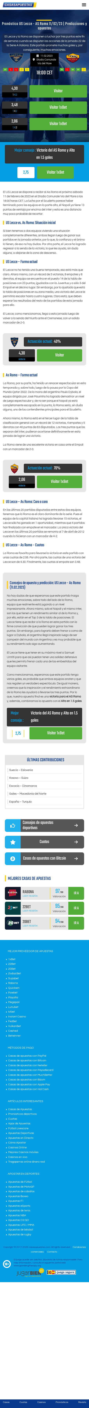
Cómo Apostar (17, 1142)
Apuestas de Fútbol (20, 1182)
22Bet (12, 964)
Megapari (14, 1002)
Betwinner (14, 1035)
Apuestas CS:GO (18, 1220)
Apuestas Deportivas (21, 1133)
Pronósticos (62, 1402)
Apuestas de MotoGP (21, 1186)
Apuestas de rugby (19, 1234)
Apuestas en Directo (20, 1138)
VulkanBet (14, 1026)
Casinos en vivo (17, 1157)
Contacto (52, 1252)
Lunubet (13, 1007)
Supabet (13, 978)
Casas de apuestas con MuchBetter (30, 1075)
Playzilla (13, 997)
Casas (6, 1402)
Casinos (41, 1402)
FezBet (12, 1021)
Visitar (59, 355)
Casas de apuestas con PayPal (27, 1055)
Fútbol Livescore (18, 1128)
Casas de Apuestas (20, 1109)
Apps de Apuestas (19, 1123)
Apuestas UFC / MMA (21, 1225)
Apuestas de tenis (19, 1210)
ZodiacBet (14, 973)
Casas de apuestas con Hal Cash (28, 1089)
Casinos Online (17, 1147)
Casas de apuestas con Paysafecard (30, 1070)
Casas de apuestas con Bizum (26, 1079)
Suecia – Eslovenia (21, 770)
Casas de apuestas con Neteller (27, 1065)
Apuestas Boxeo (18, 1196)
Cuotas (12, 1119)
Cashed (13, 1031)
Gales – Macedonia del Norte (27, 793)
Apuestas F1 (16, 1201)
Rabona (13, 983)
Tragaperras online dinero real (26, 1161)
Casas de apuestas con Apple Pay (29, 1084)
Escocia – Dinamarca (23, 785)
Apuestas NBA (17, 1215)
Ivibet (11, 1011)
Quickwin (14, 988)
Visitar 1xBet (55, 172)
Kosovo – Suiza (18, 777)
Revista (82, 1402)
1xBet (11, 959)
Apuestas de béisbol (20, 1229)
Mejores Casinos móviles (23, 1152)
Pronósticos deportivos (22, 1114)
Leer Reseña (30, 896)
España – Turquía (20, 801)
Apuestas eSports (19, 1206)
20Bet (12, 968)
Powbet (13, 992)
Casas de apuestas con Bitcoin (27, 1060)
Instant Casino (17, 1016)
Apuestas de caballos (21, 1191)
